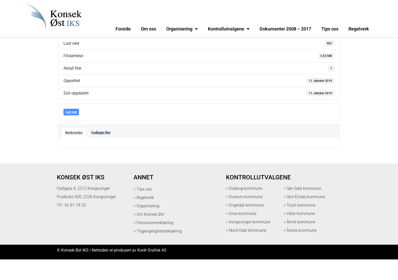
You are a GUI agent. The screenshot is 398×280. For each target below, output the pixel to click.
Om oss (148, 29)
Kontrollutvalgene (229, 29)
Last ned (71, 132)
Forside (123, 29)
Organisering (182, 29)
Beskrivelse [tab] (73, 153)
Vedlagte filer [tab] (101, 153)
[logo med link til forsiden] (53, 31)
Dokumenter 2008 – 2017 (285, 29)
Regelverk (359, 29)
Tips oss (329, 29)
